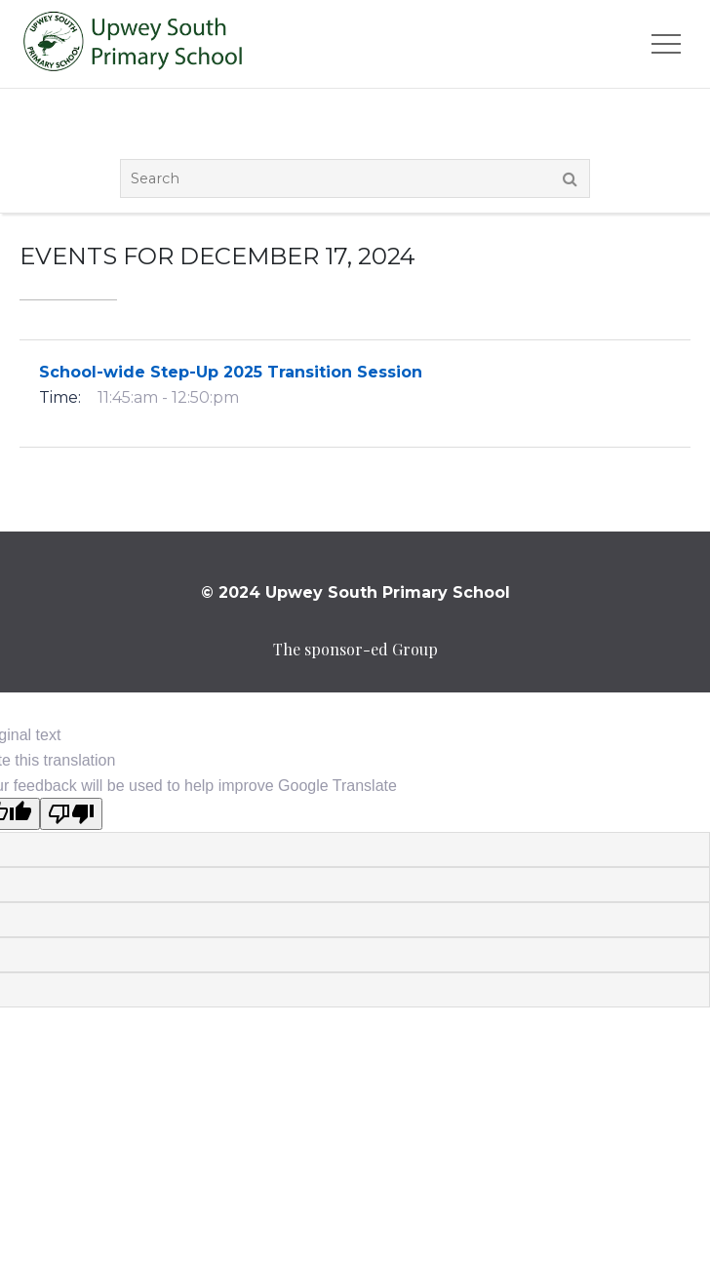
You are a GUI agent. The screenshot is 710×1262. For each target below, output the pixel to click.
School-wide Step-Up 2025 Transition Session (230, 372)
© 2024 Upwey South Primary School (355, 592)
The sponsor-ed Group (355, 649)
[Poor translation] (71, 814)
